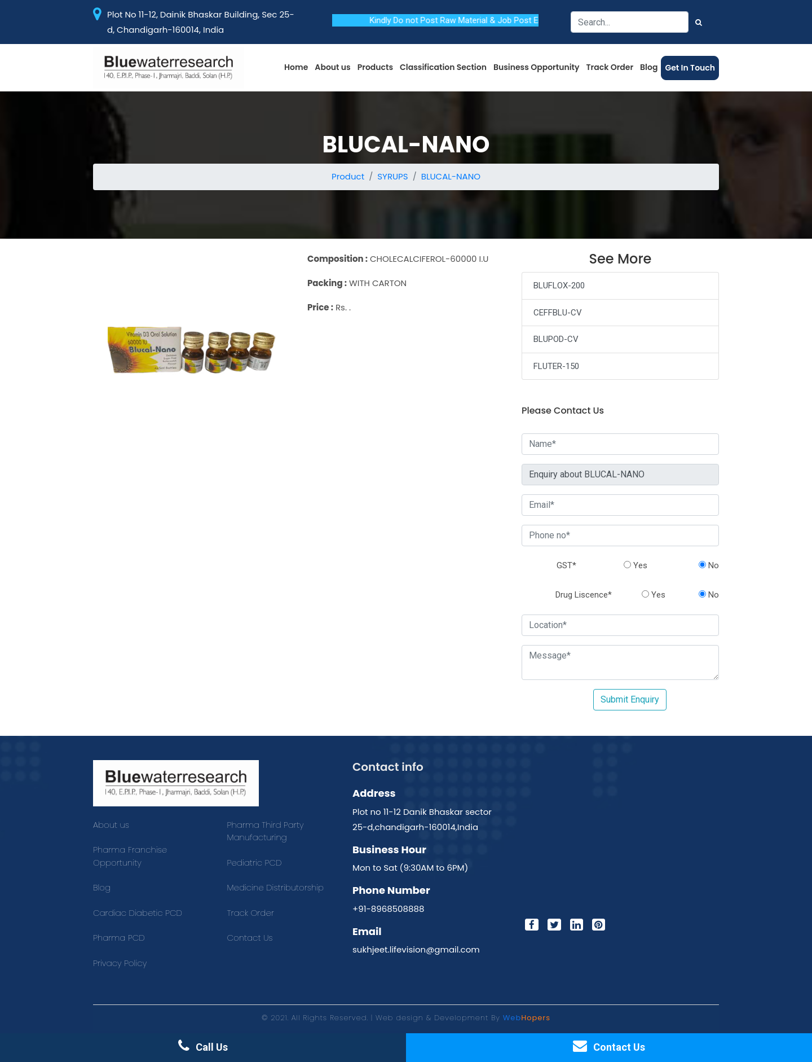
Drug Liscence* (583, 595)
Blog (648, 67)
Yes (635, 565)
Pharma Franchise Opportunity (130, 856)
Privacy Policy (120, 963)
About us (332, 67)
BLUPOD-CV (556, 339)
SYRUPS (392, 176)
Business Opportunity (536, 67)
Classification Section (443, 67)
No (709, 565)
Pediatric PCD (254, 862)
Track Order (610, 67)
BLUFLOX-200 (559, 285)
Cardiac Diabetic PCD (137, 913)
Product (348, 176)
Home (296, 67)
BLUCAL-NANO (450, 176)
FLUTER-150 (556, 366)
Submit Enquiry (630, 699)
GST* (566, 565)
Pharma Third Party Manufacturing (265, 831)
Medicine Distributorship (275, 887)
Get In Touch (690, 67)
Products (375, 67)
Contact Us (250, 937)
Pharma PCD (119, 937)
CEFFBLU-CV (557, 313)
